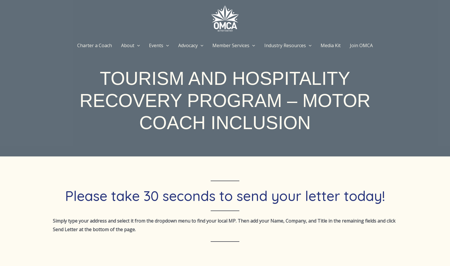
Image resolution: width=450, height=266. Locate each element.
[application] (137, 45)
